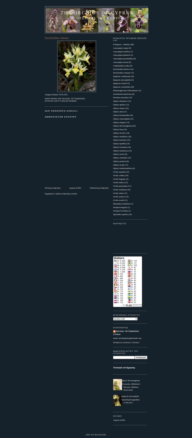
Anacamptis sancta (120, 62)
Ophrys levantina (120, 147)
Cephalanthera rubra (121, 66)
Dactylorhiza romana (65, 101)
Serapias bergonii (120, 207)
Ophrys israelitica (120, 136)
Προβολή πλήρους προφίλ (126, 343)
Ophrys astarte (119, 108)
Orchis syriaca (119, 196)
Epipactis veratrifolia (121, 87)
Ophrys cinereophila (121, 119)
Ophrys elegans (119, 122)
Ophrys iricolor (119, 133)
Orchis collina (118, 175)
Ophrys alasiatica (120, 101)
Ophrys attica (118, 111)
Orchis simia (118, 193)
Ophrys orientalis (120, 158)
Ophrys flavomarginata (122, 126)
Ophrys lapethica (120, 143)
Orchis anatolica (119, 172)
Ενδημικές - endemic (121, 44)
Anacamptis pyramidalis (123, 58)
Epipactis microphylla (122, 80)
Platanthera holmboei (121, 204)
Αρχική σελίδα (75, 188)
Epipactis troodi (119, 83)
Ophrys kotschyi (119, 140)
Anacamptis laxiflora (121, 51)
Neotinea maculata (120, 97)
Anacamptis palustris (121, 55)
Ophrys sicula (118, 165)
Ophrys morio (118, 154)
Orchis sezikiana (119, 189)
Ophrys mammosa (120, 151)
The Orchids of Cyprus (97, 12)
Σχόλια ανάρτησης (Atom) (66, 193)
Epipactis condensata (121, 76)
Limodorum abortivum (122, 94)
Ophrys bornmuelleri (121, 115)
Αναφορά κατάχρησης (124, 367)
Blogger (100, 434)
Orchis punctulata (120, 186)
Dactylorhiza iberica (121, 69)
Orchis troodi (118, 200)
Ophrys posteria (119, 161)
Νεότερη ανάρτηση (52, 188)
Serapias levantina (120, 211)
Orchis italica (118, 182)
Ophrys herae (118, 129)
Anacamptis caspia (120, 48)
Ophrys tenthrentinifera (122, 168)
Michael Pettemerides (127, 331)
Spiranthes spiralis (120, 214)
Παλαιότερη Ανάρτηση (99, 188)
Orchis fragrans (119, 179)
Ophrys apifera (119, 104)
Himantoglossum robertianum (125, 90)
